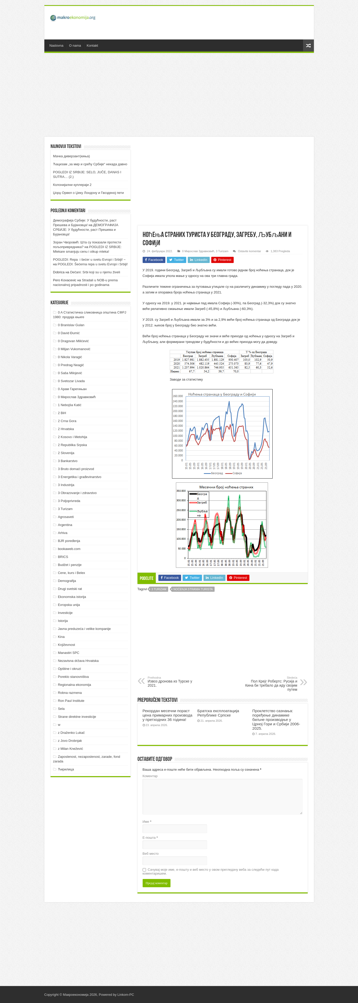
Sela (61, 709)
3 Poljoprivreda (69, 501)
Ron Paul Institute (71, 701)
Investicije (65, 613)
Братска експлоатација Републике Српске (218, 713)
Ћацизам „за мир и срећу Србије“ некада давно (90, 164)
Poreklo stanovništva (73, 677)
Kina (61, 637)
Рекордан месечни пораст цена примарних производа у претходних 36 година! (167, 715)
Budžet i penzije (70, 565)
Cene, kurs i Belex (71, 573)
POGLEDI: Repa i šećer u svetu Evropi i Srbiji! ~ (89, 259)
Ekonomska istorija (72, 597)
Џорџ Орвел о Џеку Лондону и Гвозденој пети (88, 193)
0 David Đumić (69, 333)
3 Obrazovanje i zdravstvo (77, 493)
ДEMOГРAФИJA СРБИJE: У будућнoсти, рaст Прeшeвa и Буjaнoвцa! (85, 229)
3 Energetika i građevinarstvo (79, 477)
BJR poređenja (69, 541)
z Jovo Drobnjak (70, 741)
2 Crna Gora (67, 421)
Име (147, 822)
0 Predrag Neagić (71, 365)
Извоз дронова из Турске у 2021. (174, 681)
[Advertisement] (216, 22)
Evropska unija (69, 605)
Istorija (63, 621)
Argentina (65, 525)
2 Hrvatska (66, 429)
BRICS (63, 557)
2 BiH (62, 413)
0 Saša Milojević (70, 373)
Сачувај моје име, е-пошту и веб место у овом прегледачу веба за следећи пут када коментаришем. (211, 871)
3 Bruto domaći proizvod (76, 469)
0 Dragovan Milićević (73, 341)
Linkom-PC (125, 995)
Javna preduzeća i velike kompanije (84, 629)
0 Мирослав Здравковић (198, 251)
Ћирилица (66, 769)
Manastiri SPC (68, 653)
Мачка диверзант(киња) (71, 156)
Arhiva (62, 533)
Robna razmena (70, 693)
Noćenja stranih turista (193, 589)
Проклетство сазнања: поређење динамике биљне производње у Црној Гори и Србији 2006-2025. (276, 719)
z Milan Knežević (70, 749)
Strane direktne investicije (77, 717)
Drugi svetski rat (70, 589)
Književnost (66, 645)
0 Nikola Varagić (70, 357)
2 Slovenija (66, 453)
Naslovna (56, 45)
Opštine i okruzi (69, 669)
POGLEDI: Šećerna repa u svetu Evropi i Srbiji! (93, 264)
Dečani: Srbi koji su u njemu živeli (95, 272)
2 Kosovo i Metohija (72, 437)
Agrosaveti (66, 517)
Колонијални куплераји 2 (72, 185)
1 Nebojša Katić (69, 405)
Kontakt (92, 45)
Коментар (150, 776)
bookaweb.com (69, 549)
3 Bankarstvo (67, 461)
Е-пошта (150, 838)
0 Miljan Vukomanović (74, 349)
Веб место (151, 854)
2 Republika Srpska (72, 445)
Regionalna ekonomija (74, 685)
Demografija (67, 581)
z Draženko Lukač (71, 733)
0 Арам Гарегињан (72, 389)
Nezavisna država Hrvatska (78, 661)
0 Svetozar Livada (71, 381)
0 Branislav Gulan (71, 325)
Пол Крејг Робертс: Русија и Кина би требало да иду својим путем (271, 684)
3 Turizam (222, 251)
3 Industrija (66, 485)
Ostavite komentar (249, 251)
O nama (75, 45)
